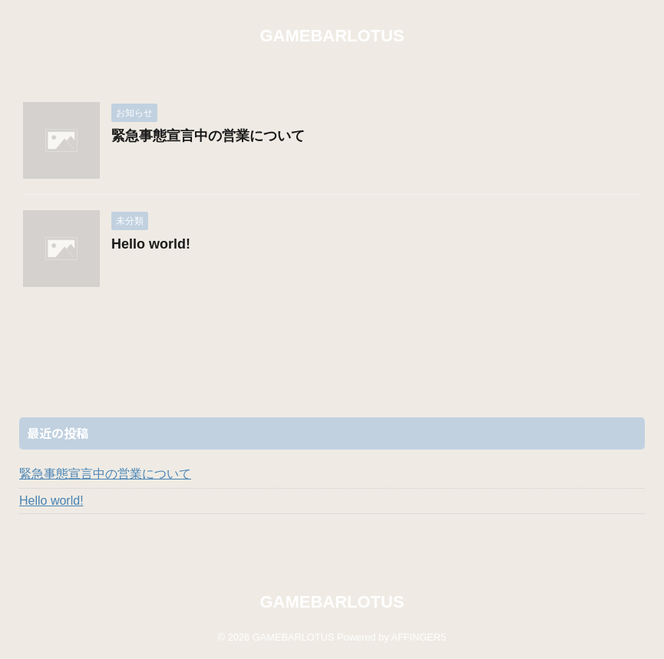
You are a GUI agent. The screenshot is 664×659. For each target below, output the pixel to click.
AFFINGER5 (418, 637)
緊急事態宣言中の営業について (208, 135)
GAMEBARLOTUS (331, 35)
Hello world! (150, 244)
